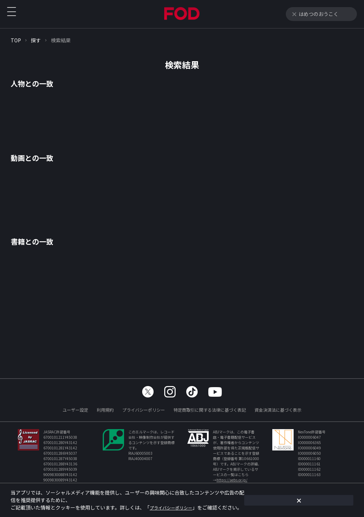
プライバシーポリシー (143, 410)
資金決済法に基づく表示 (278, 410)
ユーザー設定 (75, 410)
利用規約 (105, 410)
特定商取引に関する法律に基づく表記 (209, 410)
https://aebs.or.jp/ (231, 479)
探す (36, 40)
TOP (16, 40)
